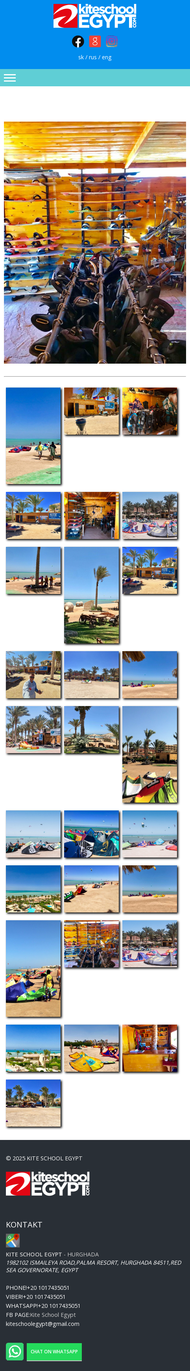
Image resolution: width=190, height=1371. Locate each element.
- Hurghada (52, 1254)
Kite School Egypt (53, 1314)
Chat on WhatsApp (54, 1351)
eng (107, 57)
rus (93, 57)
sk (81, 57)
